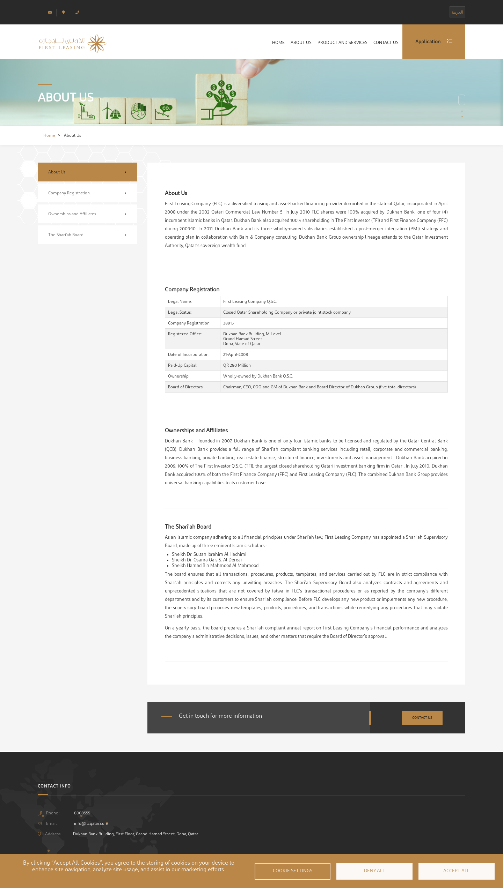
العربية (457, 12)
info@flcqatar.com (91, 823)
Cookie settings (292, 870)
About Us (289, 43)
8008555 (82, 813)
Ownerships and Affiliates (72, 214)
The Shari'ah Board (65, 235)
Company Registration (69, 193)
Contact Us (383, 43)
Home (263, 43)
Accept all (456, 870)
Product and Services (335, 43)
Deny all (374, 870)
